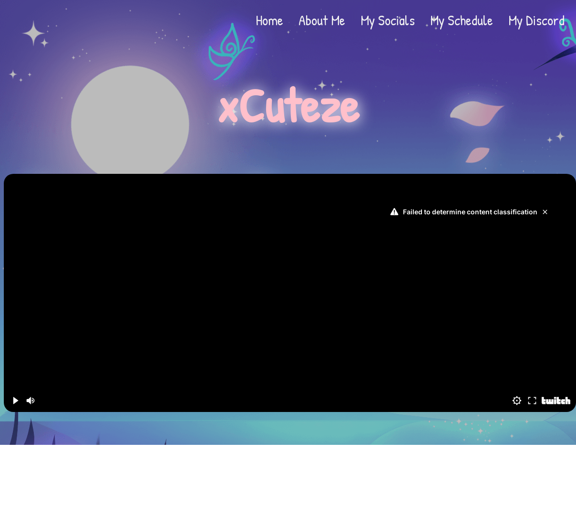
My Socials (387, 20)
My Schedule (461, 20)
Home (269, 20)
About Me (321, 20)
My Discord (536, 20)
